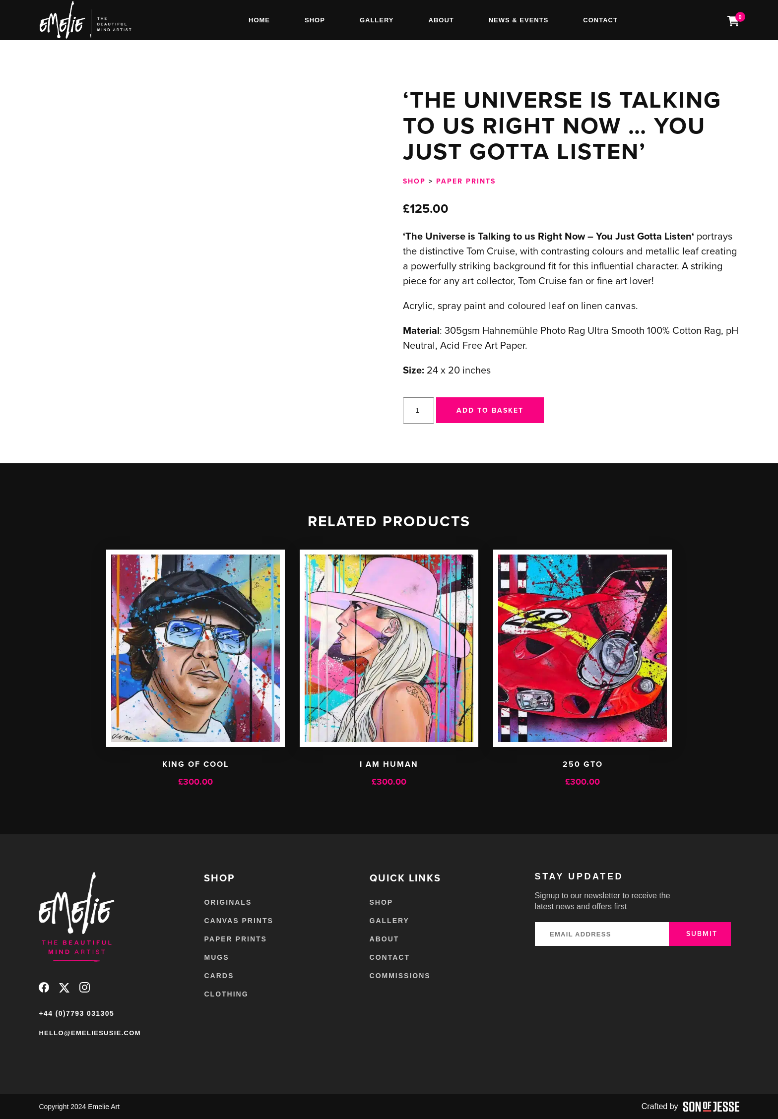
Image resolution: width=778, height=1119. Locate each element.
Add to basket (489, 410)
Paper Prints (466, 181)
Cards (219, 976)
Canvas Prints (238, 921)
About (441, 20)
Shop (315, 20)
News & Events (519, 20)
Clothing (226, 994)
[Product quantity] (418, 410)
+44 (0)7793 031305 (76, 1013)
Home (259, 20)
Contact (600, 20)
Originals (228, 902)
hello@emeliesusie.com (89, 1033)
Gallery (377, 20)
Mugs (216, 957)
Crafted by (690, 1107)
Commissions (400, 976)
